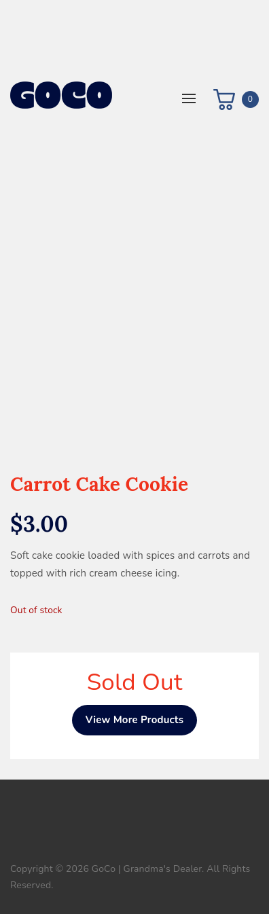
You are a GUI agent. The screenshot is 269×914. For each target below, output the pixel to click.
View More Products (135, 720)
